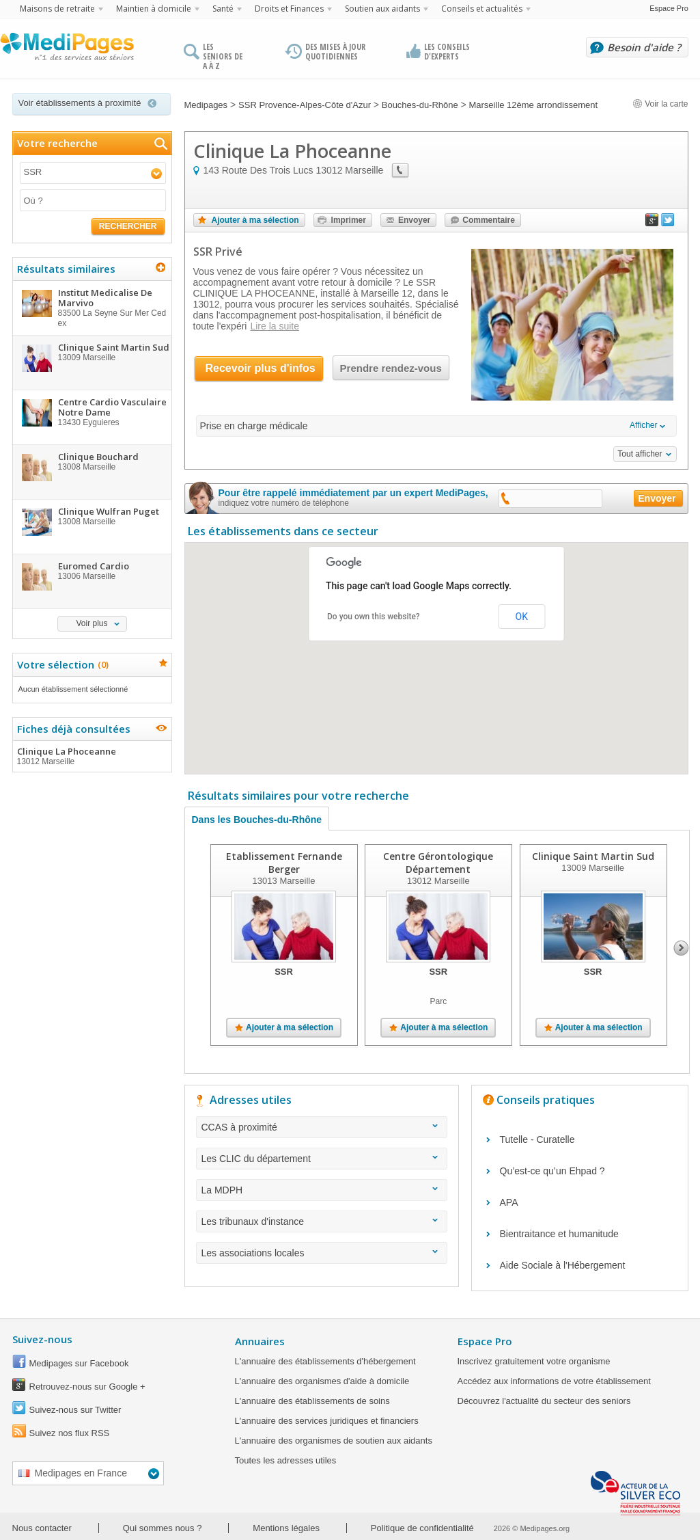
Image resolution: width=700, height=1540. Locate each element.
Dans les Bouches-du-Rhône (257, 819)
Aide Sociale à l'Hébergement (563, 1265)
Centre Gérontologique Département (438, 863)
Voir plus (91, 623)
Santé (223, 8)
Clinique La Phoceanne (91, 756)
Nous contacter (42, 1528)
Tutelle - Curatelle (537, 1139)
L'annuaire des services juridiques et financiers (327, 1421)
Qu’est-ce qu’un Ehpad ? (552, 1170)
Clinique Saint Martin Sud (592, 856)
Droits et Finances (289, 8)
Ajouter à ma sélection (255, 220)
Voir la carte (660, 104)
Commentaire (488, 220)
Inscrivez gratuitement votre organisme (534, 1361)
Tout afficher (639, 454)
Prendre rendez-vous (391, 368)
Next (681, 948)
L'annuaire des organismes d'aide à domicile (322, 1381)
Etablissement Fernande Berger (283, 863)
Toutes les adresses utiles (286, 1460)
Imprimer (348, 220)
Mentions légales (286, 1528)
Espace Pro (668, 8)
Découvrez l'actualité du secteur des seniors (544, 1401)
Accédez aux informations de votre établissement (554, 1381)
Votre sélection (61, 664)
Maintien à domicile (153, 8)
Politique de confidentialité (422, 1528)
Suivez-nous (42, 1339)
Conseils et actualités (481, 8)
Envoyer (414, 220)
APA (509, 1202)
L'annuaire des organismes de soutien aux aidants (333, 1440)
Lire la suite (274, 326)
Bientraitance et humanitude (559, 1233)
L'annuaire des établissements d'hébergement (325, 1361)
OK (522, 616)
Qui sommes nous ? (162, 1528)
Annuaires (260, 1341)
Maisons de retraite (57, 8)
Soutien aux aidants (382, 8)
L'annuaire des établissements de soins (312, 1401)
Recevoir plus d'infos (261, 368)
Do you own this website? (373, 616)
